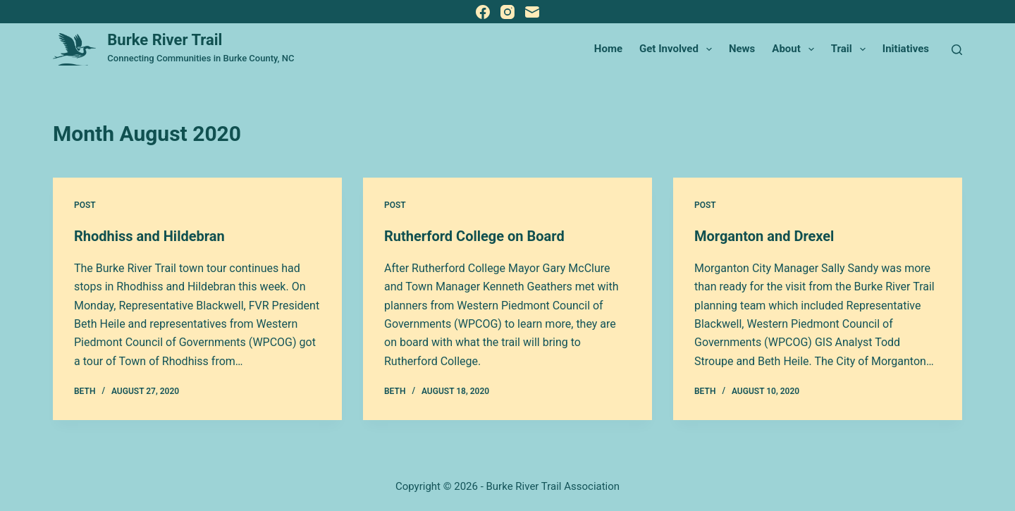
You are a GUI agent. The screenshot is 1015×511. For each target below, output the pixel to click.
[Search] (957, 49)
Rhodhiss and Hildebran (149, 236)
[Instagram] (507, 12)
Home (608, 48)
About (795, 49)
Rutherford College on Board (474, 236)
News (742, 48)
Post (85, 205)
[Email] (532, 12)
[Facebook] (483, 12)
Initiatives (905, 48)
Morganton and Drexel (764, 236)
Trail (851, 49)
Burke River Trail (164, 40)
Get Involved (678, 49)
